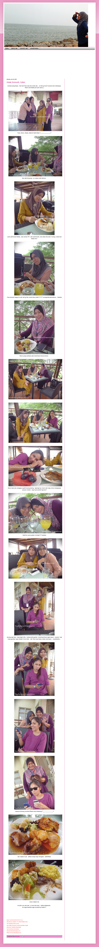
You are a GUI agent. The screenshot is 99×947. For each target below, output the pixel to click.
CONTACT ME (24, 48)
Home (7, 48)
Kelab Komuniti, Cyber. (16, 82)
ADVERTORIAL (34, 48)
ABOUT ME (14, 48)
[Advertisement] (29, 64)
